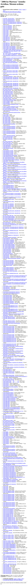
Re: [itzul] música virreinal (8, 379)
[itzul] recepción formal (8, 436)
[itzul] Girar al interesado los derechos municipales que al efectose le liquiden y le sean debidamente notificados (15, 283)
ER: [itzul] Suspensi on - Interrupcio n (11, 235)
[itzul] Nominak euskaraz (8, 389)
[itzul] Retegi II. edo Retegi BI (9, 472)
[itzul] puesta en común (8, 413)
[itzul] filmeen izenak (7, 265)
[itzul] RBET (6, 431)
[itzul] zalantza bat (7, 543)
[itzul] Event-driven (7, 249)
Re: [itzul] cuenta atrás (8, 137)
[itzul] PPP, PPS (6, 401)
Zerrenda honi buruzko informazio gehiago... (13, 579)
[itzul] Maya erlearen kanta (9, 371)
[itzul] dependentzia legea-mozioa (10, 155)
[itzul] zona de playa (7, 567)
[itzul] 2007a (6, 35)
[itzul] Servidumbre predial (9, 491)
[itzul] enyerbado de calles (8, 199)
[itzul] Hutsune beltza (7, 295)
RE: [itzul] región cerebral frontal (10, 455)
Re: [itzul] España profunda (9, 244)
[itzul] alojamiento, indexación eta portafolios (12, 55)
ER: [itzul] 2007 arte (7, 207)
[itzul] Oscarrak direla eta (8, 394)
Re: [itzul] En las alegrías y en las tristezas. (12, 193)
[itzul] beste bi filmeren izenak (9, 99)
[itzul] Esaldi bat (6, 238)
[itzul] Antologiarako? (7, 60)
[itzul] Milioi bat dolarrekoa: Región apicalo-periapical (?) (15, 376)
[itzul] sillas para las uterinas (9, 502)
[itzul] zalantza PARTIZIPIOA (9, 544)
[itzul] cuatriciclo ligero (8, 136)
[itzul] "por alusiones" (7, 25)
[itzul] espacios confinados (8, 239)
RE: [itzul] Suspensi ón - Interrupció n (11, 528)
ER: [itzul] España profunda (9, 216)
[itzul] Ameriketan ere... (8, 59)
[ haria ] (20, 9)
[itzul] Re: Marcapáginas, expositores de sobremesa (14, 364)
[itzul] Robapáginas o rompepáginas (10, 479)
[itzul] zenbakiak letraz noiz (9, 555)
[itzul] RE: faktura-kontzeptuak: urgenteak (12, 258)
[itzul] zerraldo (6, 565)
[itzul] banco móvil (7, 90)
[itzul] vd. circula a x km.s (8, 535)
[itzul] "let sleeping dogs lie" (9, 19)
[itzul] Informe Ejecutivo (8, 316)
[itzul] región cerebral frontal (9, 452)
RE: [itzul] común (7, 118)
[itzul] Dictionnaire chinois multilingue (11, 159)
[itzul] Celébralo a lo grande (9, 107)
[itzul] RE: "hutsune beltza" (9, 18)
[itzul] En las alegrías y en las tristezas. (11, 191)
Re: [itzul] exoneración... (8, 253)
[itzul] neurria (6, 383)
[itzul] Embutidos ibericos (8, 183)
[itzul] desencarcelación (8, 156)
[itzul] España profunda (8, 243)
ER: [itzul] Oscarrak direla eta (9, 223)
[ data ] (22, 578)
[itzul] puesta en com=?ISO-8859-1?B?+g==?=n (13, 411)
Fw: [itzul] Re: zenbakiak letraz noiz (10, 273)
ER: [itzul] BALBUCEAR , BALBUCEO (11, 210)
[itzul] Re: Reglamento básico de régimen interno (13, 458)
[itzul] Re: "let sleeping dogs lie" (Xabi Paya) (12, 22)
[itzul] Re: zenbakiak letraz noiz (10, 558)
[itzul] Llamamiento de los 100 (9, 338)
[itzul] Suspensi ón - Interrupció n (10, 525)
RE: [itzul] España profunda (9, 245)
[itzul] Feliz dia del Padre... (9, 260)
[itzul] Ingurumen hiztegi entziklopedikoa (11, 323)
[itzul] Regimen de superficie (9, 445)
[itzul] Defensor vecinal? (8, 148)
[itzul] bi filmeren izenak (8, 100)
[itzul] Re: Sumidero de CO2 (9, 517)
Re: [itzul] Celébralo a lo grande (10, 108)
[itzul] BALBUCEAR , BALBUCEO (11, 77)
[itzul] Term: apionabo (8, 530)
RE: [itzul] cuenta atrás (8, 139)
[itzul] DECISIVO (7, 145)
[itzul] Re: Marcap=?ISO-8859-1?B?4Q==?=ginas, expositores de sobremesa (13, 356)
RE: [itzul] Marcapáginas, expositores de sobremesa (14, 367)
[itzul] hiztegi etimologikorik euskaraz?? (11, 289)
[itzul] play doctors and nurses (9, 398)
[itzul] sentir (5, 486)
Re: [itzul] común (7, 117)
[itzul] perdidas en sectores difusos (10, 397)
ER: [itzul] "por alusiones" (8, 203)
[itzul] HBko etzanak (7, 286)
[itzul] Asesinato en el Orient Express (11, 64)
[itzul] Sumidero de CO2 (8, 514)
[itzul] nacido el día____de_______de (11, 381)
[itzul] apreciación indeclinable (9, 61)
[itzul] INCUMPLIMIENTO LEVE (10, 305)
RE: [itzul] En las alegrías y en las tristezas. (12, 196)
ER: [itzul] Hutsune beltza (8, 218)
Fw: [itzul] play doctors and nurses (10, 271)
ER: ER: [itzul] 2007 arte (8, 215)
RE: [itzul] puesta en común (9, 418)
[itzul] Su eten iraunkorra (8, 509)
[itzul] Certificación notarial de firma (11, 110)
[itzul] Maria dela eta (7, 369)
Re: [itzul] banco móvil (8, 92)
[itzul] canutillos (6, 101)
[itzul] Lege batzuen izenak (9, 326)
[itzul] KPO (5, 325)
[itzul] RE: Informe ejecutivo (9, 317)
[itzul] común (6, 114)
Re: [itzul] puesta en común (9, 415)
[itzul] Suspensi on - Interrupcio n (10, 522)
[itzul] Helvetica (6, 287)
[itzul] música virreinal (8, 378)
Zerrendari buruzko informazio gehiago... (12, 11)
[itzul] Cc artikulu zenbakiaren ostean (11, 104)
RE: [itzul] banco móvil (8, 89)
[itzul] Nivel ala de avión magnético (10, 386)
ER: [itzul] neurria (7, 222)
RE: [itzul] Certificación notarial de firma (11, 112)
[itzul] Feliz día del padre (8, 264)
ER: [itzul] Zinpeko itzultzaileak (10, 237)
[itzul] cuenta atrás (7, 142)
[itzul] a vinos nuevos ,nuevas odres (10, 70)
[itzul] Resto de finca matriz (9, 467)
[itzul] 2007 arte (6, 37)
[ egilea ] (24, 9)
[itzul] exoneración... (7, 252)
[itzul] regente (6, 438)
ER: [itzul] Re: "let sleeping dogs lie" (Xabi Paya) (13, 224)
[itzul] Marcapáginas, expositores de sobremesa (13, 362)
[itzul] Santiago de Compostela (9, 480)
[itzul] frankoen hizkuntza (8, 267)
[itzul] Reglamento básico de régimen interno (12, 457)
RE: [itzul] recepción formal (9, 437)
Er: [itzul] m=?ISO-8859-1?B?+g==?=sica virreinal (14, 220)
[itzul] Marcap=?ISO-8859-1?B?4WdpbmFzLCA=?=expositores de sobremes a (13, 359)
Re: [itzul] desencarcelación (9, 157)
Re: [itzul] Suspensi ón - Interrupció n (11, 526)
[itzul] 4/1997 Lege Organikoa (9, 46)
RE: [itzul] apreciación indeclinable (10, 62)
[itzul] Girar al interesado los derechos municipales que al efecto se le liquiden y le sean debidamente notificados (15, 276)
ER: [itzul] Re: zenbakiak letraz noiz (10, 230)
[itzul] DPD (5, 161)
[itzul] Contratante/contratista (9, 123)
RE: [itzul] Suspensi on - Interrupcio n (11, 521)
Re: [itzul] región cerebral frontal (10, 453)
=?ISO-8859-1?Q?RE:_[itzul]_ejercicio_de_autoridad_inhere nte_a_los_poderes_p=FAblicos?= (12, 53)
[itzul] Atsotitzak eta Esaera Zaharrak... (11, 67)
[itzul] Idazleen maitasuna (8, 301)
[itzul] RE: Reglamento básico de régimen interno (13, 460)
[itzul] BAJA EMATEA (8, 76)
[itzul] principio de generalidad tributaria (11, 407)
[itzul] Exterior (6, 254)
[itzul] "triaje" (6, 30)
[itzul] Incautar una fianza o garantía (10, 303)
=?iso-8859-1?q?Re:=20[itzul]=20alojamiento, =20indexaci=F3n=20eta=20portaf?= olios (12, 50)
